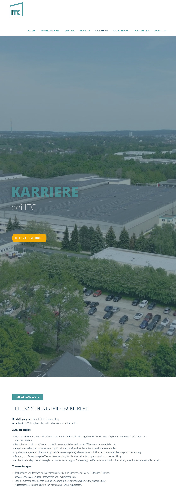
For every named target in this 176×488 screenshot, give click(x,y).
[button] (27, 397)
